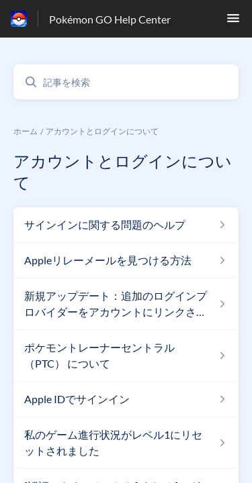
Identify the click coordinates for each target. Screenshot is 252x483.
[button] (233, 21)
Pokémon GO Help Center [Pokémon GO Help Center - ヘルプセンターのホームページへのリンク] (110, 19)
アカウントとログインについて (102, 131)
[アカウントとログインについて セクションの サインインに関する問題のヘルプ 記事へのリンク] (126, 225)
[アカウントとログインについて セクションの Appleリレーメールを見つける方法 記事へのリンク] (126, 260)
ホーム (25, 131)
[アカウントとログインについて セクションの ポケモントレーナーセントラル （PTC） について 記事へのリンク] (126, 355)
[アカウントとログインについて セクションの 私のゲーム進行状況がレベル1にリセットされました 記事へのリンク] (126, 443)
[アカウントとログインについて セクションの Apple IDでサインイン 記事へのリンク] (126, 399)
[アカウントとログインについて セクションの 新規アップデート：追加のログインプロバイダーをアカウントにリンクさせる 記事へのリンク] (126, 304)
